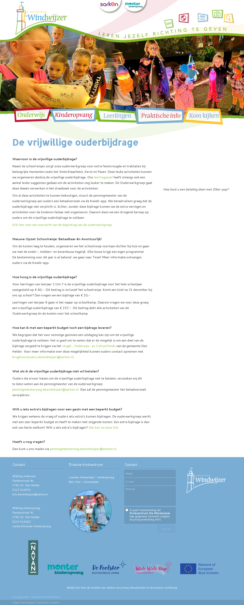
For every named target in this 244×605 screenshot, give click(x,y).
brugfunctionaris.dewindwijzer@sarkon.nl (43, 357)
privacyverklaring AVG (147, 519)
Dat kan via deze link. (104, 427)
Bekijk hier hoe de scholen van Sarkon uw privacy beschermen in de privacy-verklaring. (122, 588)
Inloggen (15, 602)
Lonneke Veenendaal (82, 477)
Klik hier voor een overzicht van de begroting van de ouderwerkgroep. (62, 224)
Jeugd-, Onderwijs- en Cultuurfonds (89, 345)
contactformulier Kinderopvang (31, 526)
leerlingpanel (103, 177)
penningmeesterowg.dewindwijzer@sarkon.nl (45, 389)
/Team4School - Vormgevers (47, 602)
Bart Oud (74, 482)
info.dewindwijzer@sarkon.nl (30, 494)
